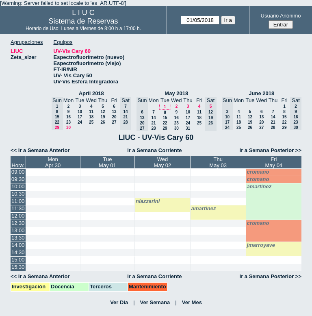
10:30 (18, 194)
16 (68, 117)
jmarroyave (261, 245)
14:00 (18, 245)
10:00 (18, 186)
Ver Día (119, 302)
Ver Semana (155, 302)
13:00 (18, 230)
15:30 (18, 267)
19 (102, 117)
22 (164, 123)
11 (91, 111)
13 (114, 111)
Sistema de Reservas (83, 21)
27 (114, 122)
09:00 (18, 172)
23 (68, 122)
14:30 (18, 252)
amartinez (259, 186)
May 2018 (176, 93)
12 (102, 111)
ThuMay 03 (218, 162)
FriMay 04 (273, 162)
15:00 (18, 260)
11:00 (18, 201)
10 (80, 111)
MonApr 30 (53, 162)
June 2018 (261, 93)
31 (188, 128)
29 (164, 128)
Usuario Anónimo (281, 16)
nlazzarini (148, 201)
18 (91, 117)
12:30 (18, 223)
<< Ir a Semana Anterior (40, 150)
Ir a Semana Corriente (154, 150)
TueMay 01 (107, 162)
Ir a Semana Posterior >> (270, 150)
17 (80, 117)
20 (114, 117)
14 (153, 118)
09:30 (18, 179)
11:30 (18, 208)
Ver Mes (192, 302)
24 (80, 122)
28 (153, 128)
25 (91, 122)
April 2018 (91, 93)
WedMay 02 (162, 162)
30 (68, 127)
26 (102, 122)
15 (164, 118)
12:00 (18, 216)
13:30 (18, 238)
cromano (258, 172)
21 (153, 123)
